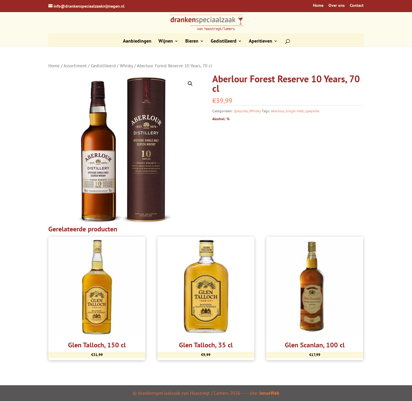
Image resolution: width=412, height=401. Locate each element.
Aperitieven (260, 41)
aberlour (277, 111)
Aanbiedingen (137, 41)
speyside (312, 111)
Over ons (336, 5)
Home (318, 5)
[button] (190, 83)
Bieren (191, 41)
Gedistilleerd (223, 41)
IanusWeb (269, 393)
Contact (357, 5)
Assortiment (75, 66)
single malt (295, 111)
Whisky (126, 66)
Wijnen (165, 41)
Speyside (241, 111)
